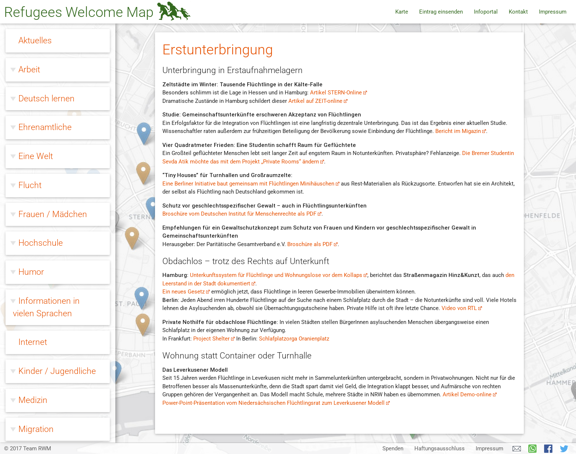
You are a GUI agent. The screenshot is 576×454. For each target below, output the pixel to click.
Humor (31, 46)
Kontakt (518, 11)
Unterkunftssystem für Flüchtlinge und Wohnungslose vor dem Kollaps (279, 275)
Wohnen (34, 348)
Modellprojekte (45, 395)
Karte (401, 11)
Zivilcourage (41, 425)
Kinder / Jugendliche (57, 145)
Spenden (392, 448)
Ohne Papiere (43, 232)
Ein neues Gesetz (186, 291)
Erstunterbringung (49, 361)
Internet (32, 116)
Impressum (552, 11)
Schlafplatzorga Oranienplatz (294, 338)
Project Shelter (214, 338)
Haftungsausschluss (439, 448)
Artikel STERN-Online (338, 92)
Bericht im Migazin (460, 131)
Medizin (32, 174)
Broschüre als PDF (312, 244)
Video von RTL (462, 308)
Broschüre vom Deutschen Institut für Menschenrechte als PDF (242, 213)
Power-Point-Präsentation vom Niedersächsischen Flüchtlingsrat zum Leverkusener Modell (276, 403)
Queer (29, 261)
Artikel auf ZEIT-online (318, 101)
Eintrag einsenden (441, 11)
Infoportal (486, 11)
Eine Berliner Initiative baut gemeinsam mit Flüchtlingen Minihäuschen (251, 183)
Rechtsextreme (46, 290)
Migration (36, 203)
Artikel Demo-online (470, 394)
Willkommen (41, 319)
